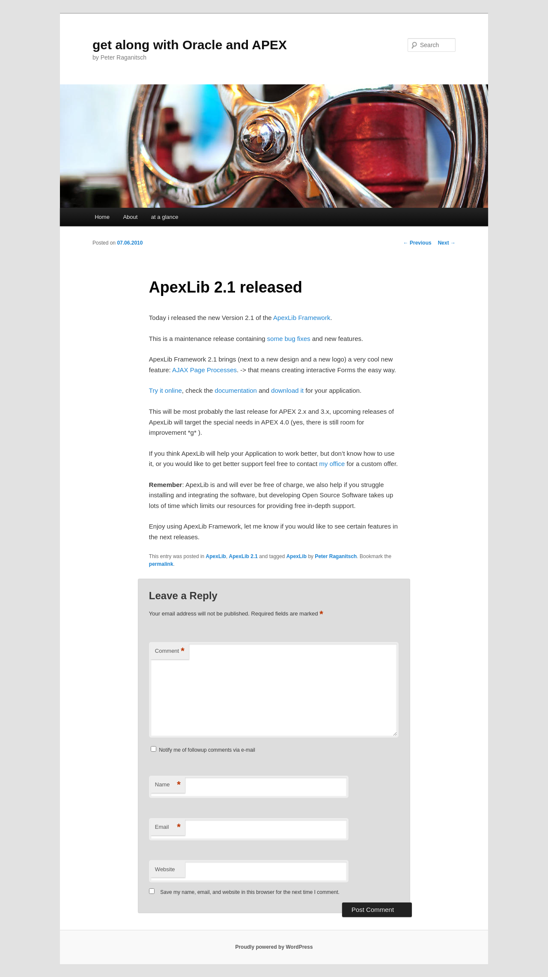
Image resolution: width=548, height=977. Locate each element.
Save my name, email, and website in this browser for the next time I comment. (250, 892)
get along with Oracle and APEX (189, 45)
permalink (161, 564)
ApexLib (216, 556)
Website (165, 869)
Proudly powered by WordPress (274, 947)
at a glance (165, 217)
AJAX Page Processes (204, 369)
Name (168, 785)
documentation (236, 390)
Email (168, 827)
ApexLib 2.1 (243, 556)
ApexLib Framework (301, 317)
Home (102, 217)
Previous (417, 243)
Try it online (165, 390)
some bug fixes (288, 338)
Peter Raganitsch (336, 556)
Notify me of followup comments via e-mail (207, 750)
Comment (170, 651)
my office (332, 463)
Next (447, 243)
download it (287, 390)
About (130, 217)
